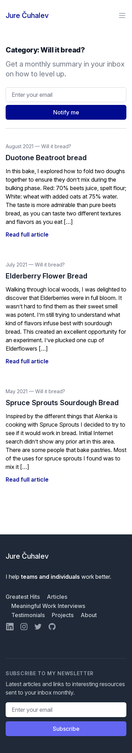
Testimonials (28, 615)
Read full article (27, 234)
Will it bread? (56, 146)
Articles (57, 596)
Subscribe (66, 728)
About (89, 615)
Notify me (66, 112)
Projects (63, 615)
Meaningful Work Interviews (48, 605)
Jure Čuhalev (27, 15)
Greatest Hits (23, 596)
